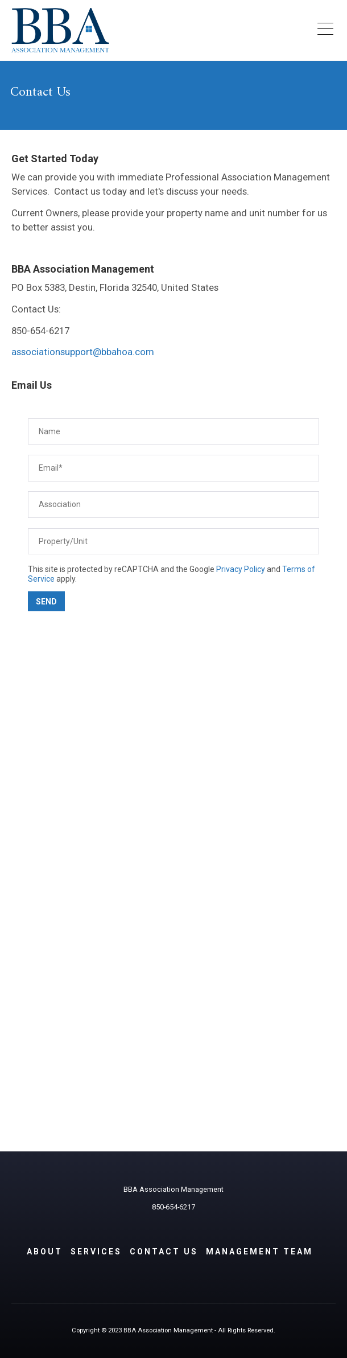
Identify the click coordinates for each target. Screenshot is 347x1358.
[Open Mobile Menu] (325, 30)
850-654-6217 (173, 1207)
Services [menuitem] (96, 1251)
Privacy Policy (240, 569)
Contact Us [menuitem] (164, 1251)
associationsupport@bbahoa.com (82, 351)
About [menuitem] (45, 1251)
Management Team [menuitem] (259, 1251)
